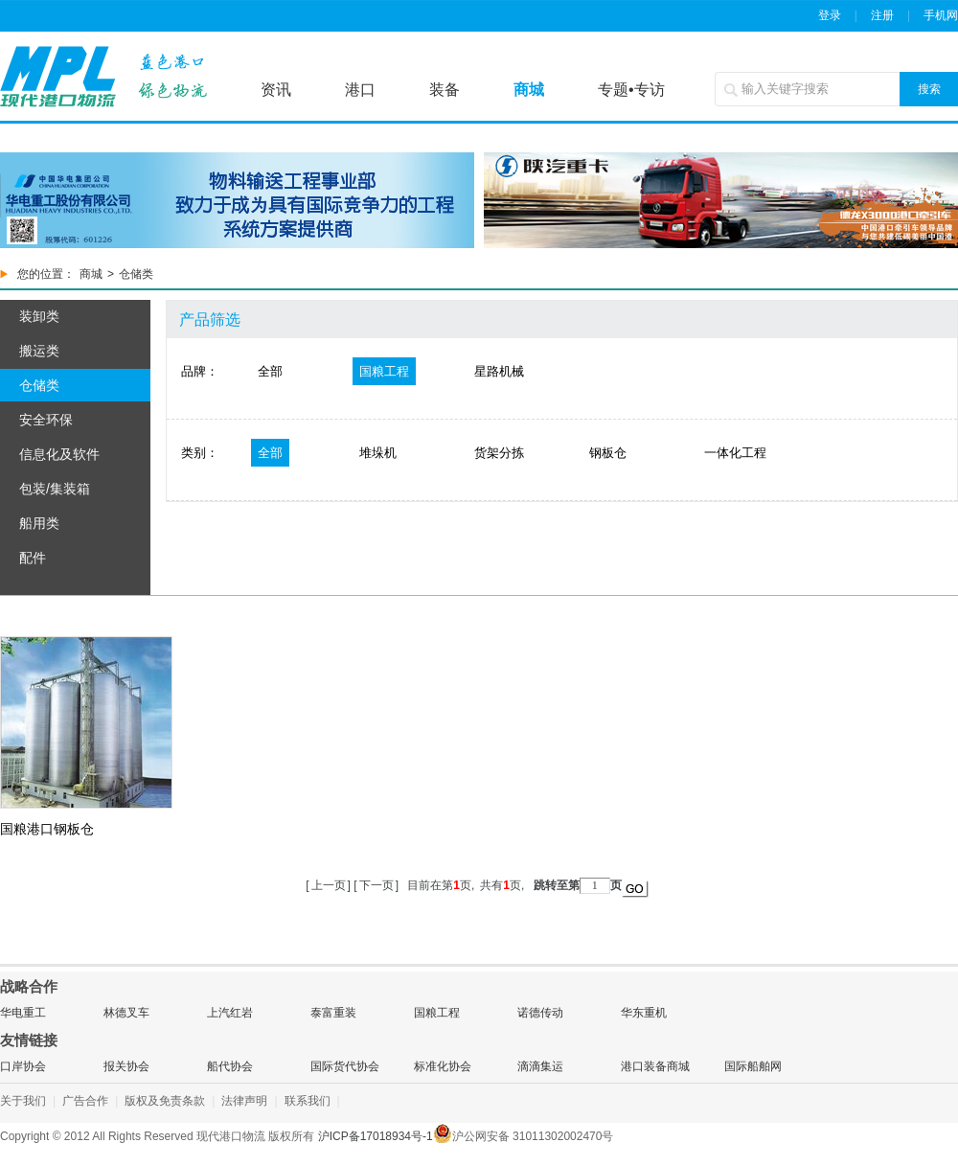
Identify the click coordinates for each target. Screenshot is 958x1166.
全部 (270, 371)
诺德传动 (540, 1012)
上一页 (328, 885)
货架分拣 (499, 453)
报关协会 (126, 1066)
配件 (32, 557)
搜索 (929, 89)
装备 (444, 89)
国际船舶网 (753, 1066)
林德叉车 (126, 1012)
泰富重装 (333, 1012)
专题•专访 (631, 89)
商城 (528, 89)
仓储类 (39, 385)
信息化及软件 (59, 454)
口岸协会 (23, 1066)
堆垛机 (378, 453)
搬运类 (39, 350)
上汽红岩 (230, 1012)
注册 (882, 15)
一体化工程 (735, 453)
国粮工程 (384, 371)
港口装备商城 (655, 1066)
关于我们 (23, 1101)
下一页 (376, 885)
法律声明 (244, 1101)
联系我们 (308, 1101)
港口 (360, 89)
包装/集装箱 (54, 488)
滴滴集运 (540, 1066)
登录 (829, 15)
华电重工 (23, 1012)
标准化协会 (442, 1066)
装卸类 (39, 316)
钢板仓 (608, 453)
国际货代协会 (344, 1066)
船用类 (39, 523)
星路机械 (499, 371)
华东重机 (644, 1012)
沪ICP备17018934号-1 (375, 1136)
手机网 (941, 15)
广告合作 (85, 1101)
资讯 (276, 89)
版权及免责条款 (165, 1101)
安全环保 (46, 419)
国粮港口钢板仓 (47, 828)
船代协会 (230, 1066)
